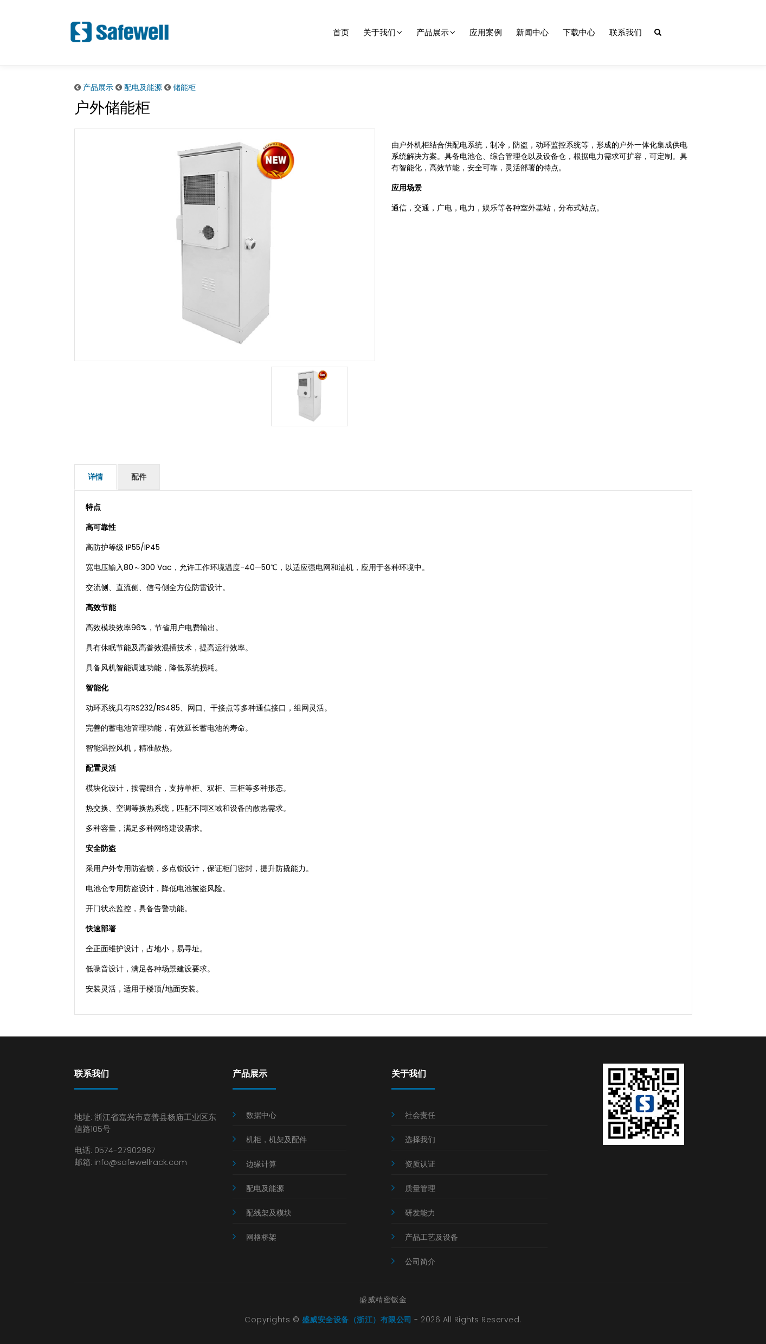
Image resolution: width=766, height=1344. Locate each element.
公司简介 (420, 1260)
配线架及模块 (269, 1211)
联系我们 (625, 32)
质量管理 (420, 1187)
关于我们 (382, 32)
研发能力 (420, 1211)
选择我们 (420, 1138)
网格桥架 (261, 1236)
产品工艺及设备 (431, 1236)
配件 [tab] (137, 476)
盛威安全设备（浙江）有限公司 (357, 1318)
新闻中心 (532, 32)
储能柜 (184, 87)
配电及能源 (143, 87)
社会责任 (420, 1114)
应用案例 (485, 32)
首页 (341, 32)
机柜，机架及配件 (276, 1138)
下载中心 (579, 32)
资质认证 (420, 1162)
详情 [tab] (95, 476)
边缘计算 (261, 1162)
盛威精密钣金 (383, 1298)
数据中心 (261, 1114)
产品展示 (435, 32)
